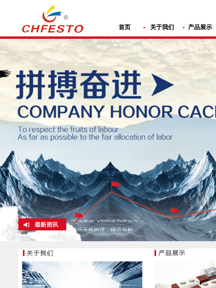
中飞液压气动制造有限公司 (105, 220)
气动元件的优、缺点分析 (102, 231)
